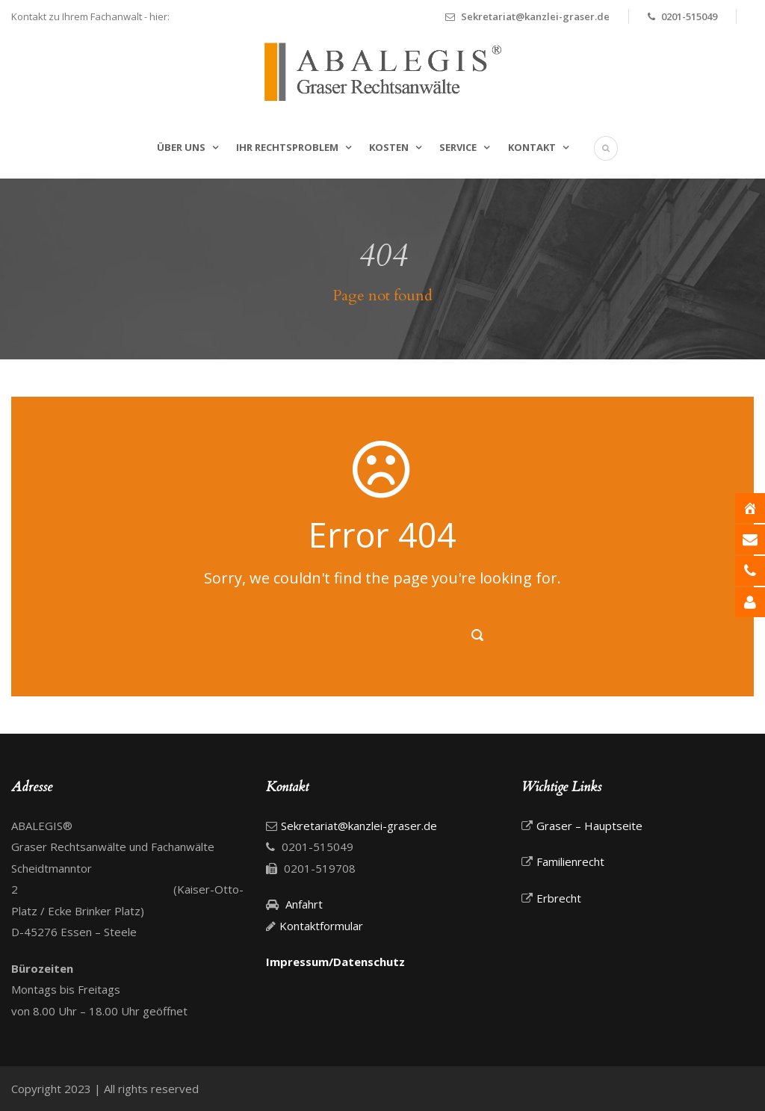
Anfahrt (302, 904)
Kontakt (532, 147)
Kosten (389, 147)
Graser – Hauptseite (589, 825)
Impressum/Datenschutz (335, 961)
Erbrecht (558, 898)
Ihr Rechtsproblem (287, 147)
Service (458, 147)
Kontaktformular (321, 925)
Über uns (181, 147)
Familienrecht (570, 861)
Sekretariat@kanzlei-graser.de (535, 16)
